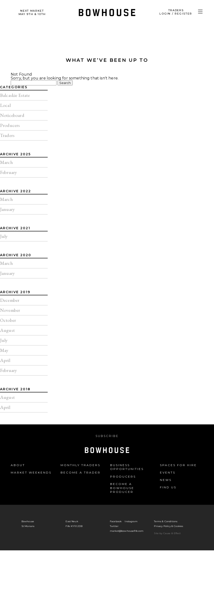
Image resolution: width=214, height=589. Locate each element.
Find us (168, 487)
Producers (10, 125)
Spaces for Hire (178, 465)
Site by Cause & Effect (167, 533)
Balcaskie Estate (15, 95)
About (18, 465)
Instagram (131, 521)
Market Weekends (31, 472)
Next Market (32, 12)
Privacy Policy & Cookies (168, 526)
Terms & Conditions (165, 521)
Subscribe (107, 436)
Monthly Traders (80, 465)
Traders (7, 135)
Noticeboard (12, 115)
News (166, 480)
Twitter (114, 526)
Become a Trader (81, 472)
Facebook (116, 521)
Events (167, 472)
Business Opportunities (127, 467)
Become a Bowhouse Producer (122, 488)
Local (5, 105)
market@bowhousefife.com (127, 530)
